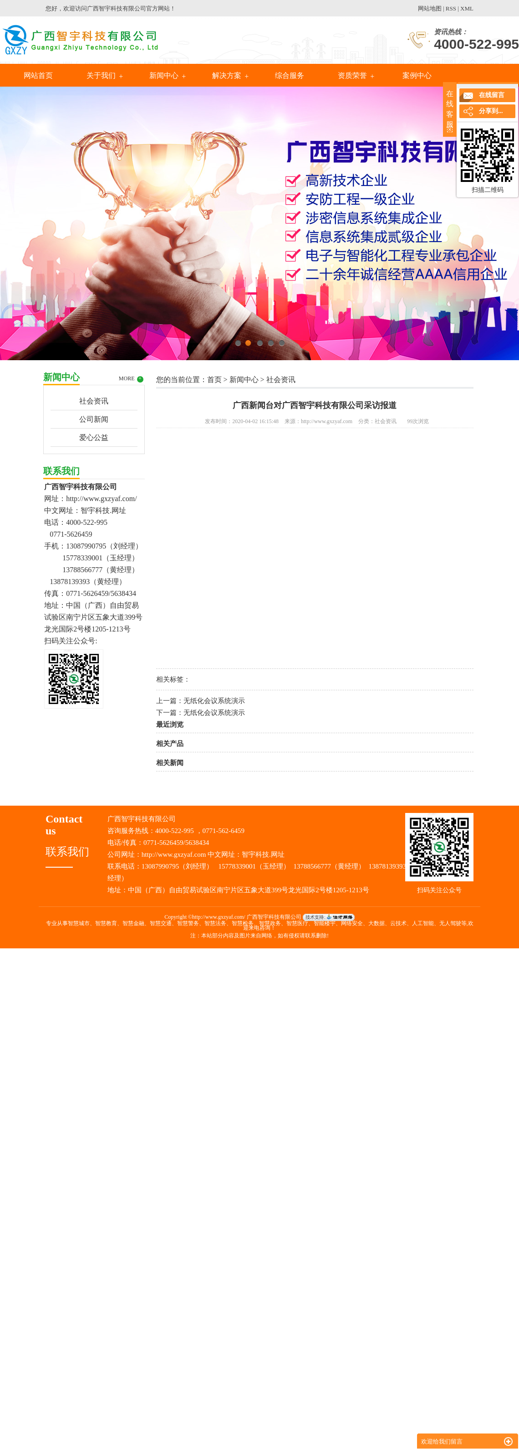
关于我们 (101, 75)
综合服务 (289, 75)
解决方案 (226, 75)
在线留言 (491, 95)
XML (466, 8)
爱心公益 (93, 437)
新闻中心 (163, 75)
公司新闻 (93, 419)
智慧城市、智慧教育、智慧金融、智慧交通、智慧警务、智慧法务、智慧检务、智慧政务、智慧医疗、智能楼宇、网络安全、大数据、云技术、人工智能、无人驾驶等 (267, 923)
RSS (451, 8)
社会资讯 (93, 401)
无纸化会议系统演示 (214, 700)
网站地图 (430, 8)
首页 (214, 379)
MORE (131, 379)
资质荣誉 (352, 75)
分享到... (491, 111)
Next (489, 221)
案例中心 (416, 75)
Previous (29, 221)
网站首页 (38, 75)
